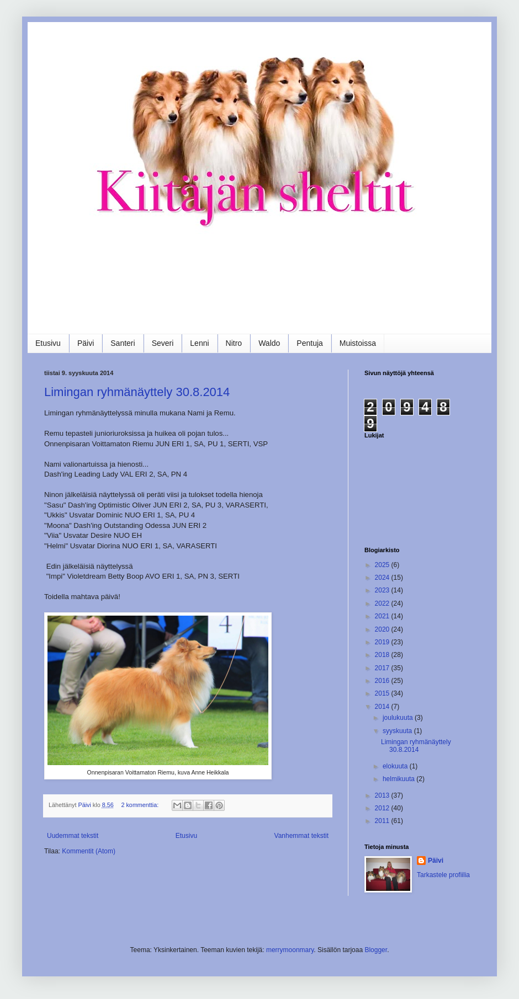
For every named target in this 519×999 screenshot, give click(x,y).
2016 (383, 681)
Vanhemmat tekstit (301, 836)
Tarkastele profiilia (443, 875)
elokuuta (396, 766)
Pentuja (309, 343)
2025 (383, 565)
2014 (383, 706)
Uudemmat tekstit (72, 836)
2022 (383, 603)
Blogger (375, 950)
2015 (383, 693)
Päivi (85, 343)
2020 (383, 629)
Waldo (269, 343)
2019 (383, 642)
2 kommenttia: (140, 805)
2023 (383, 590)
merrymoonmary (290, 950)
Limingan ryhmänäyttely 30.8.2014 (137, 392)
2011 (383, 821)
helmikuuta (399, 779)
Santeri (122, 343)
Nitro (234, 343)
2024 (383, 577)
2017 (383, 668)
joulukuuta (399, 718)
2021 (383, 616)
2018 (383, 655)
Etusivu (48, 343)
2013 (383, 795)
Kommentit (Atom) (88, 851)
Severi (163, 343)
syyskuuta (398, 731)
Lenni (199, 343)
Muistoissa (358, 343)
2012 (383, 808)
